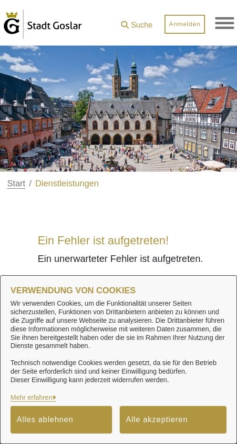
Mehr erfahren (31, 397)
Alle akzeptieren (157, 419)
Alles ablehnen (45, 419)
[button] (136, 21)
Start (16, 183)
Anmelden (185, 24)
